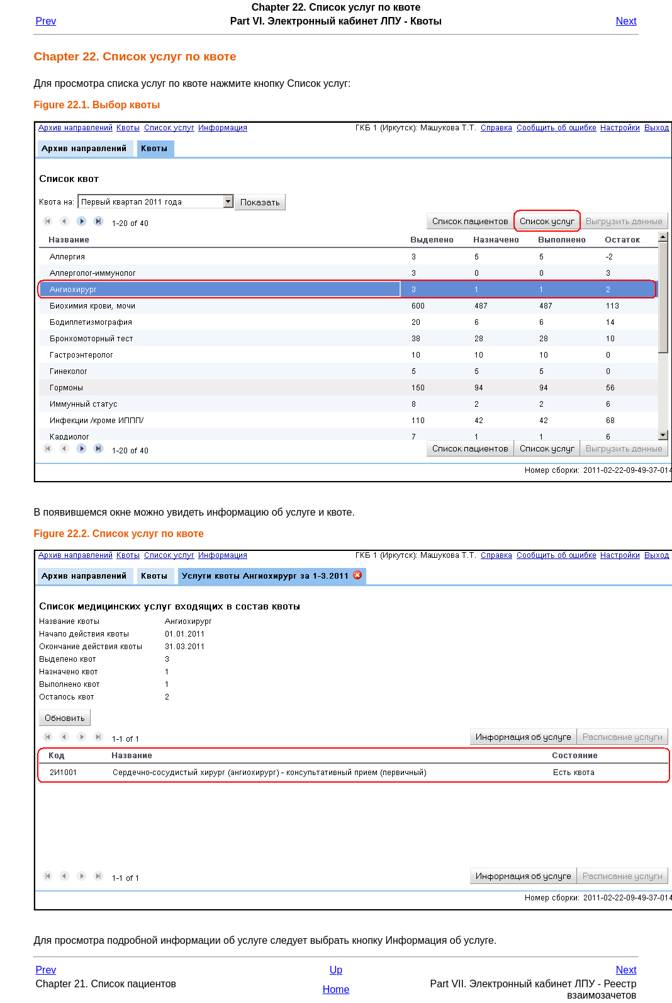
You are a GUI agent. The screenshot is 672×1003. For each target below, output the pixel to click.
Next (626, 21)
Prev (45, 21)
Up (336, 970)
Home (336, 989)
